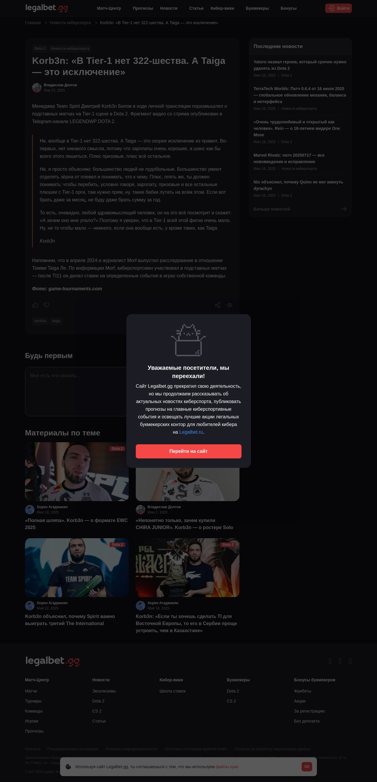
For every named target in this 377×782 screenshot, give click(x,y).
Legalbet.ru (191, 432)
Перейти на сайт (188, 451)
